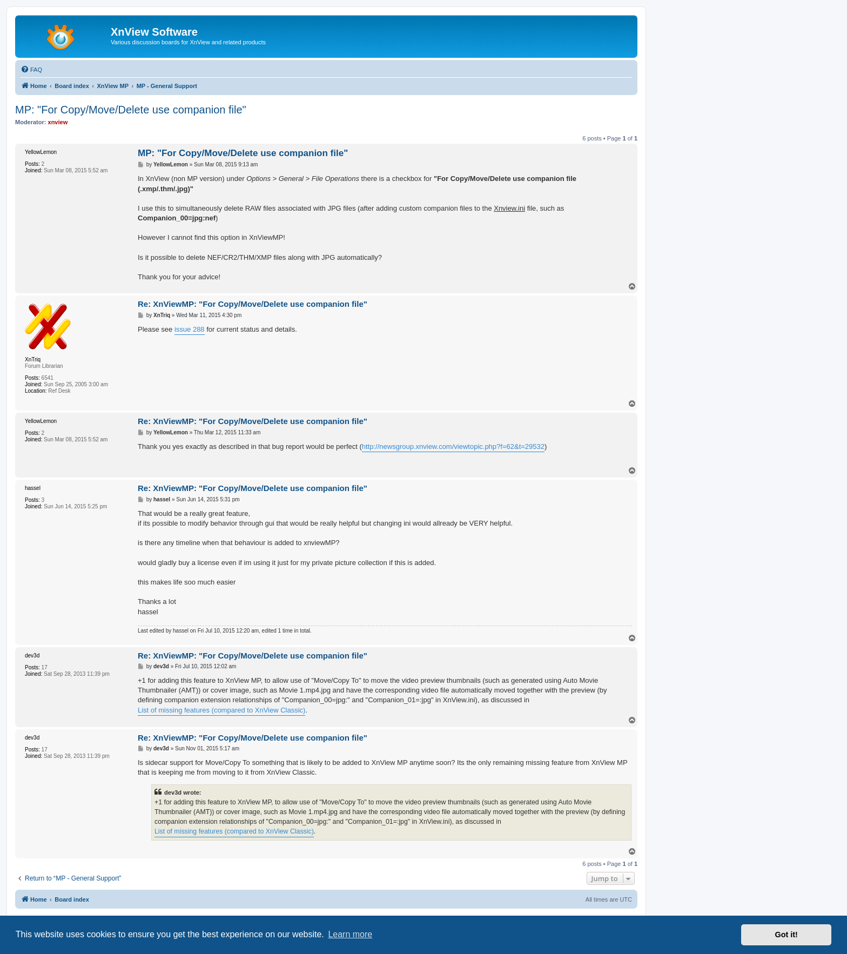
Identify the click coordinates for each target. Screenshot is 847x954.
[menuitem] (31, 69)
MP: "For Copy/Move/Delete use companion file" (130, 110)
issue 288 (189, 329)
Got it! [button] (786, 934)
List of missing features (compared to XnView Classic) (221, 710)
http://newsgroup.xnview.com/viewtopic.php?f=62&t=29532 (453, 446)
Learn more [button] (350, 934)
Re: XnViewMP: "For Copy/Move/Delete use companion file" (252, 303)
